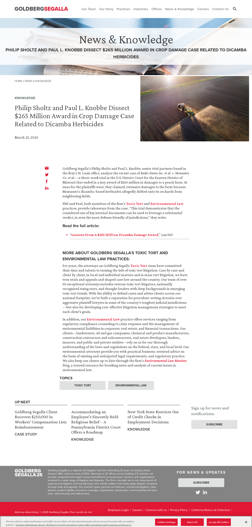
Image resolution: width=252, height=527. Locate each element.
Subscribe (214, 424)
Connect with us (156, 510)
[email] (47, 168)
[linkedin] (47, 188)
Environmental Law (166, 204)
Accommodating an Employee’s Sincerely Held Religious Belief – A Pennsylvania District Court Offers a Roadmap (96, 421)
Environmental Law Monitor (166, 361)
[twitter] (47, 175)
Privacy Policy (179, 510)
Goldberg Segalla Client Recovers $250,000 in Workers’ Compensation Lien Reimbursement (41, 419)
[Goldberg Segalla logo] (41, 9)
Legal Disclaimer (118, 518)
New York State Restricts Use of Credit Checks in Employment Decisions (153, 416)
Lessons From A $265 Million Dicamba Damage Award (114, 235)
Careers (137, 510)
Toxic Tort (134, 204)
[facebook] (47, 181)
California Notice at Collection (210, 510)
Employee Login (118, 510)
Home (18, 81)
